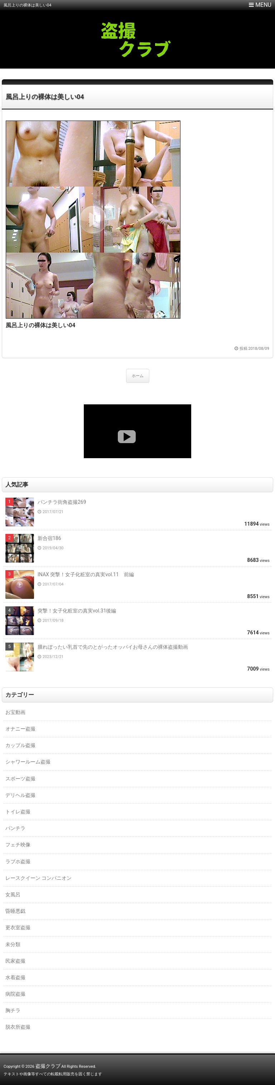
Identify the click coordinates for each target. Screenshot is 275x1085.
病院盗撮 (15, 994)
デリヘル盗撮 (20, 795)
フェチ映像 (17, 844)
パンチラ (15, 828)
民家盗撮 (15, 961)
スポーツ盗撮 (20, 778)
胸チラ (12, 1010)
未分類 (12, 944)
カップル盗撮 (20, 745)
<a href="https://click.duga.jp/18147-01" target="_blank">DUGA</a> (137, 431)
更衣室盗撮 (17, 927)
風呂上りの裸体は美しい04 (45, 96)
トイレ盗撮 (17, 811)
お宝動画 (15, 712)
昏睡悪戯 (15, 911)
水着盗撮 (15, 977)
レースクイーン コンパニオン (38, 878)
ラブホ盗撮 (17, 861)
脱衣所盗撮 (17, 1027)
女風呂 (12, 894)
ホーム (138, 376)
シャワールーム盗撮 (27, 762)
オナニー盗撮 (20, 729)
